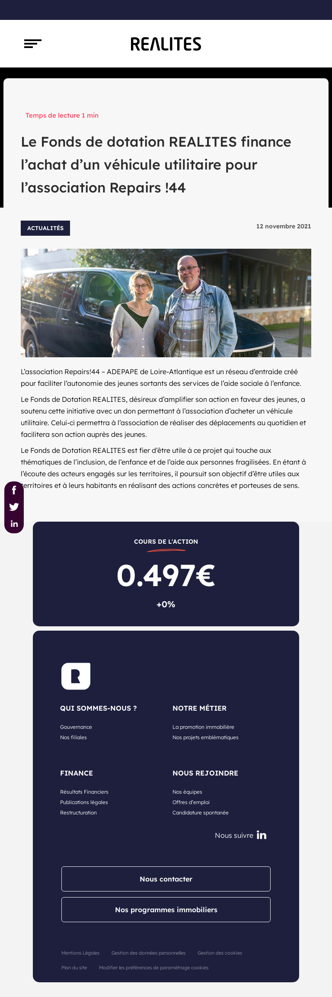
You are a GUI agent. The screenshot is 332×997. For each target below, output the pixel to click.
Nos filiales (73, 737)
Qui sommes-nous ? (98, 708)
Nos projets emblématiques (205, 737)
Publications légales (84, 802)
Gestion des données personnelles (148, 953)
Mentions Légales (80, 953)
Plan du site (74, 968)
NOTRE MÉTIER (199, 708)
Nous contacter (166, 879)
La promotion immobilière (203, 727)
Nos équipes (187, 792)
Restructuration (78, 812)
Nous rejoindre (205, 773)
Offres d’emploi (191, 802)
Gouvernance (76, 727)
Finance (76, 773)
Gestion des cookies (220, 953)
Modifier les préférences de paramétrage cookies (153, 968)
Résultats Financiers (84, 792)
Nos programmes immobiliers (166, 909)
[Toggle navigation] (33, 43)
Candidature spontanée (200, 812)
